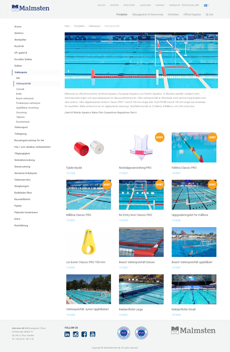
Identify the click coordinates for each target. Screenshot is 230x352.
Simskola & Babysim (25, 173)
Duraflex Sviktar (23, 59)
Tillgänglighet (22, 153)
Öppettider (129, 5)
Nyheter (114, 5)
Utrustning (21, 112)
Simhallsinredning (24, 160)
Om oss (101, 5)
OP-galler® (20, 52)
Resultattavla (23, 122)
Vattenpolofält (23, 83)
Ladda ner (145, 5)
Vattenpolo (94, 26)
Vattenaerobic (22, 179)
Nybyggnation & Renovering (147, 14)
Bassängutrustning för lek (29, 140)
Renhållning (21, 225)
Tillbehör (20, 117)
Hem (67, 26)
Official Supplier (192, 14)
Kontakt (160, 5)
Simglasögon (21, 186)
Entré (17, 219)
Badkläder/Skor (23, 192)
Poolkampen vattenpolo (28, 103)
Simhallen (173, 14)
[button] (207, 5)
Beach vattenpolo (25, 98)
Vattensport (21, 127)
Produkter (121, 14)
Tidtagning (20, 133)
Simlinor (19, 33)
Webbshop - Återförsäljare (184, 5)
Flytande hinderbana (26, 212)
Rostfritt (19, 46)
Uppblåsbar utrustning (27, 107)
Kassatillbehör (22, 199)
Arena (17, 26)
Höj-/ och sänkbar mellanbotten (32, 147)
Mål (18, 78)
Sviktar (18, 65)
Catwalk (20, 89)
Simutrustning (22, 166)
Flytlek (18, 205)
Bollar (19, 94)
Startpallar (20, 39)
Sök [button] (209, 14)
